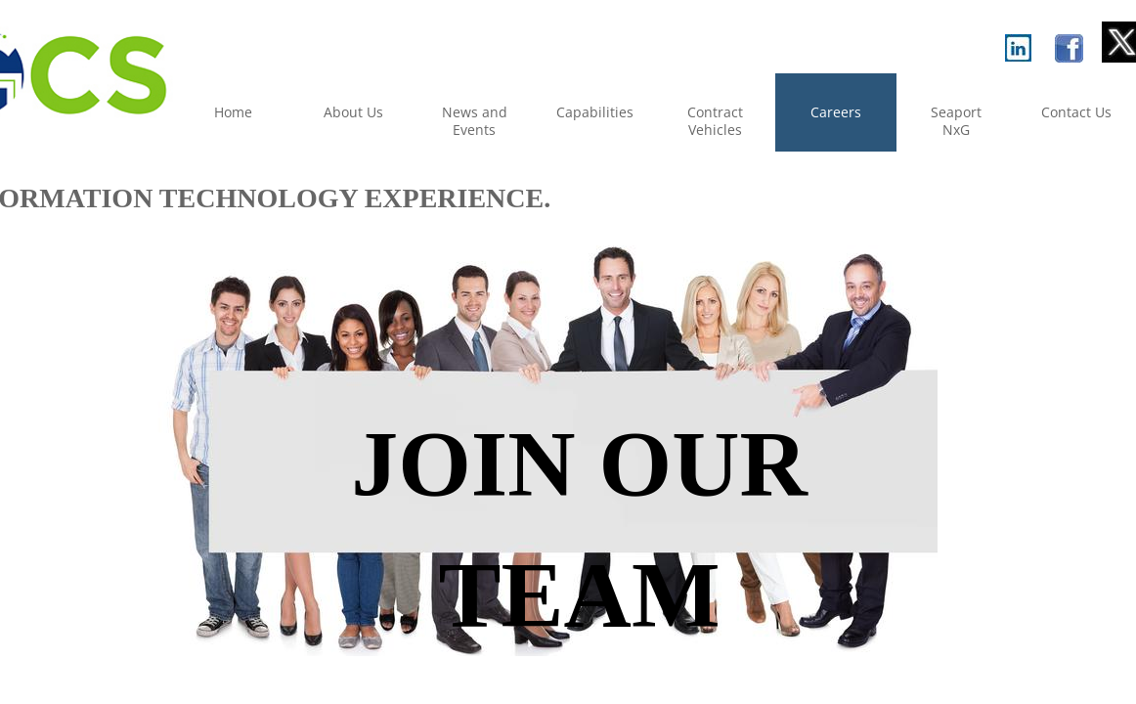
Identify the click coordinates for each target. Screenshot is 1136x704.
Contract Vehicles (715, 121)
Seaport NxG (956, 121)
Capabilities (595, 112)
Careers (835, 112)
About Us (353, 112)
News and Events (474, 121)
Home (233, 112)
